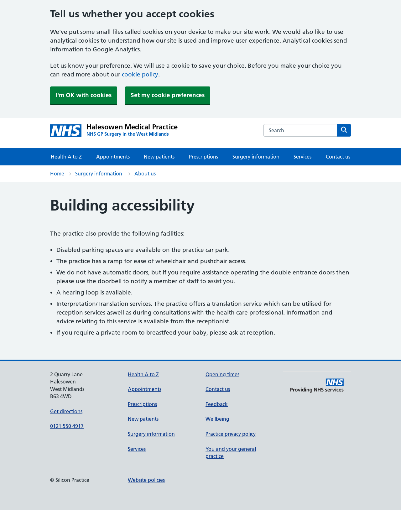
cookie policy (140, 74)
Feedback (217, 404)
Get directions (66, 411)
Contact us (338, 157)
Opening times (222, 374)
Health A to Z (66, 157)
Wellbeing (217, 419)
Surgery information (255, 157)
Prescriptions (203, 157)
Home (57, 173)
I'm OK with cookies (84, 95)
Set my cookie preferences (168, 95)
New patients (159, 157)
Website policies (146, 480)
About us (145, 173)
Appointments (113, 157)
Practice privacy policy (231, 434)
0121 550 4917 (67, 426)
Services (302, 157)
